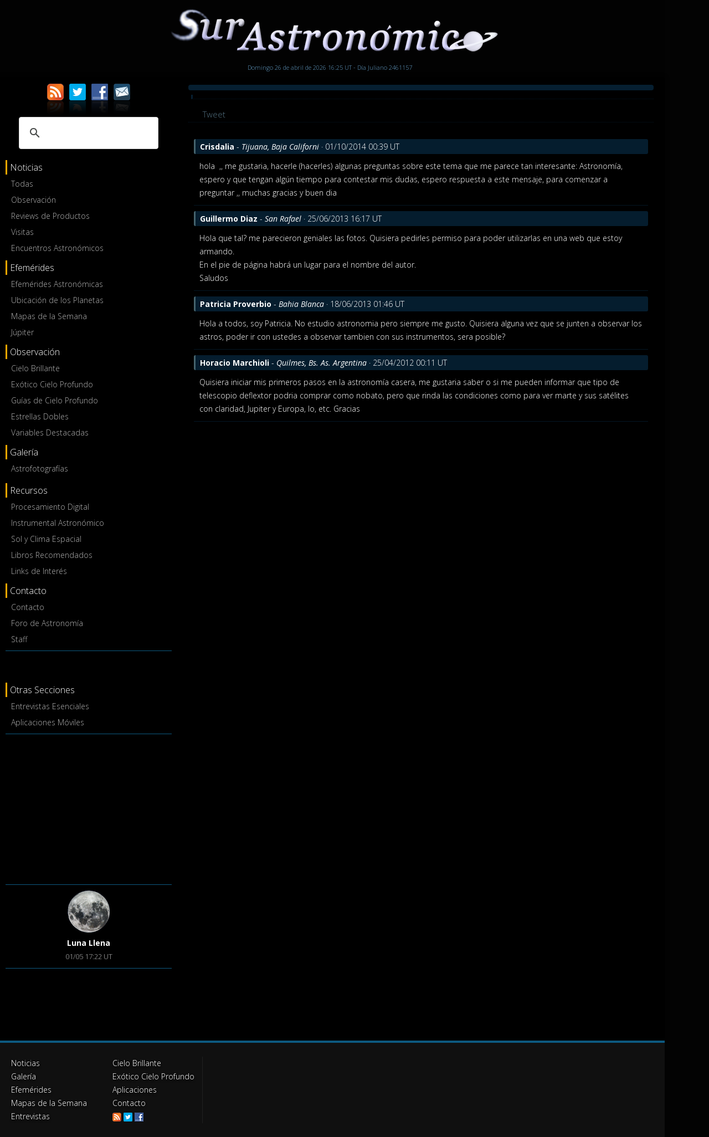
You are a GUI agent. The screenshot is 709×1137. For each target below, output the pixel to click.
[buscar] (87, 133)
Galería (23, 1076)
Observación (33, 199)
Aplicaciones (134, 1089)
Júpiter (22, 332)
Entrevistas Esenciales (50, 706)
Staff (19, 639)
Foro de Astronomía (47, 623)
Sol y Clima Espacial (46, 539)
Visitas (22, 232)
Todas (22, 183)
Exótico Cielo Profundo (52, 384)
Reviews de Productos (50, 216)
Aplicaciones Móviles (47, 722)
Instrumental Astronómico (57, 523)
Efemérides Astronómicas (57, 284)
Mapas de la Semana (49, 316)
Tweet (214, 114)
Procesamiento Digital (50, 506)
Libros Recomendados (52, 555)
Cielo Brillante (35, 368)
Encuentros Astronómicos (57, 248)
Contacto (27, 607)
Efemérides (31, 1089)
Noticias (25, 1063)
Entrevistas (30, 1116)
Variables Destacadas (50, 432)
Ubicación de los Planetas (57, 300)
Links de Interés (39, 571)
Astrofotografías (39, 468)
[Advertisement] (89, 807)
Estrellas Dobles (40, 416)
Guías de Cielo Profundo (54, 400)
